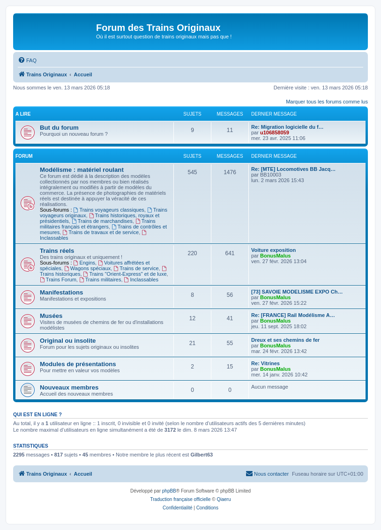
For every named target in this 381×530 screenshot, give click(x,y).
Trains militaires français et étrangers (98, 223)
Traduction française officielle (180, 499)
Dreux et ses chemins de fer (285, 340)
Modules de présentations (78, 364)
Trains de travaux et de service (100, 232)
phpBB (169, 490)
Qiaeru (224, 499)
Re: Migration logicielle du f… (287, 127)
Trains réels (57, 250)
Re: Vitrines (265, 363)
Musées (51, 315)
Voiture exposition (273, 250)
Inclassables (141, 279)
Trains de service (135, 268)
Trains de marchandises (102, 221)
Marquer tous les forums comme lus (327, 101)
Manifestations (61, 292)
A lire (22, 114)
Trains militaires (100, 279)
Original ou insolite (68, 340)
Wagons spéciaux (87, 268)
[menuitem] (27, 60)
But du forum (59, 127)
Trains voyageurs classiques (109, 210)
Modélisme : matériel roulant (82, 169)
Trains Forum (58, 279)
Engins (84, 262)
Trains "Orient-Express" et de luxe (125, 274)
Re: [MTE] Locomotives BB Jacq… (293, 169)
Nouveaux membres (69, 387)
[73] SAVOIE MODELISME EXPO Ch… (297, 291)
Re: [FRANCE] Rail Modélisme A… (293, 315)
